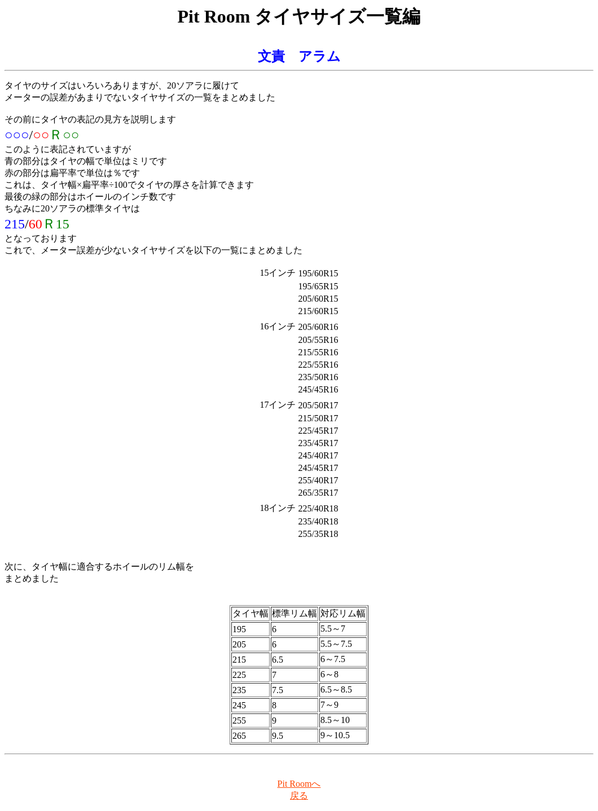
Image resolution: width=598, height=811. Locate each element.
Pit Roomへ (299, 783)
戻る (299, 795)
